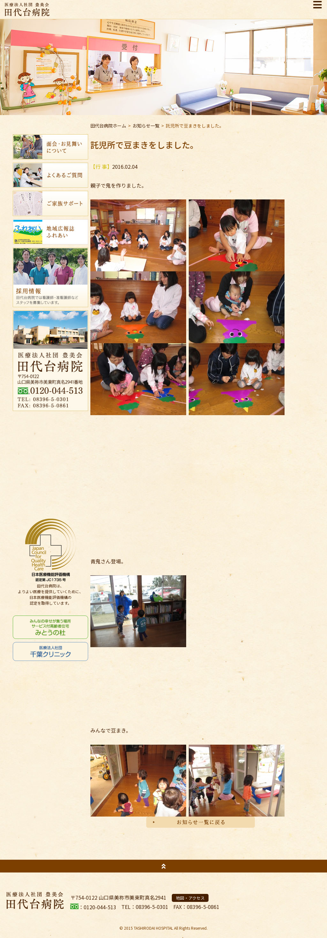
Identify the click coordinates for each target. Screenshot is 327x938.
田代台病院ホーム (108, 125)
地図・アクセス (190, 898)
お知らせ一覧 (146, 125)
